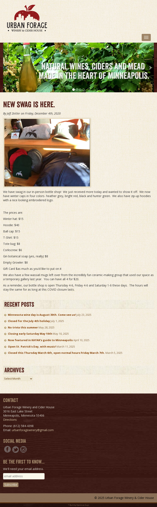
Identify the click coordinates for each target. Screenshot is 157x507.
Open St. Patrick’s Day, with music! (32, 346)
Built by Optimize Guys (79, 505)
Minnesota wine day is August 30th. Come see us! (42, 315)
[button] (7, 67)
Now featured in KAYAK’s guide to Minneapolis (40, 340)
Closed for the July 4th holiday (29, 321)
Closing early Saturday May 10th (30, 334)
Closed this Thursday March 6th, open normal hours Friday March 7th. (56, 353)
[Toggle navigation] (146, 37)
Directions (10, 420)
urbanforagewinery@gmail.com (33, 430)
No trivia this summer (23, 327)
